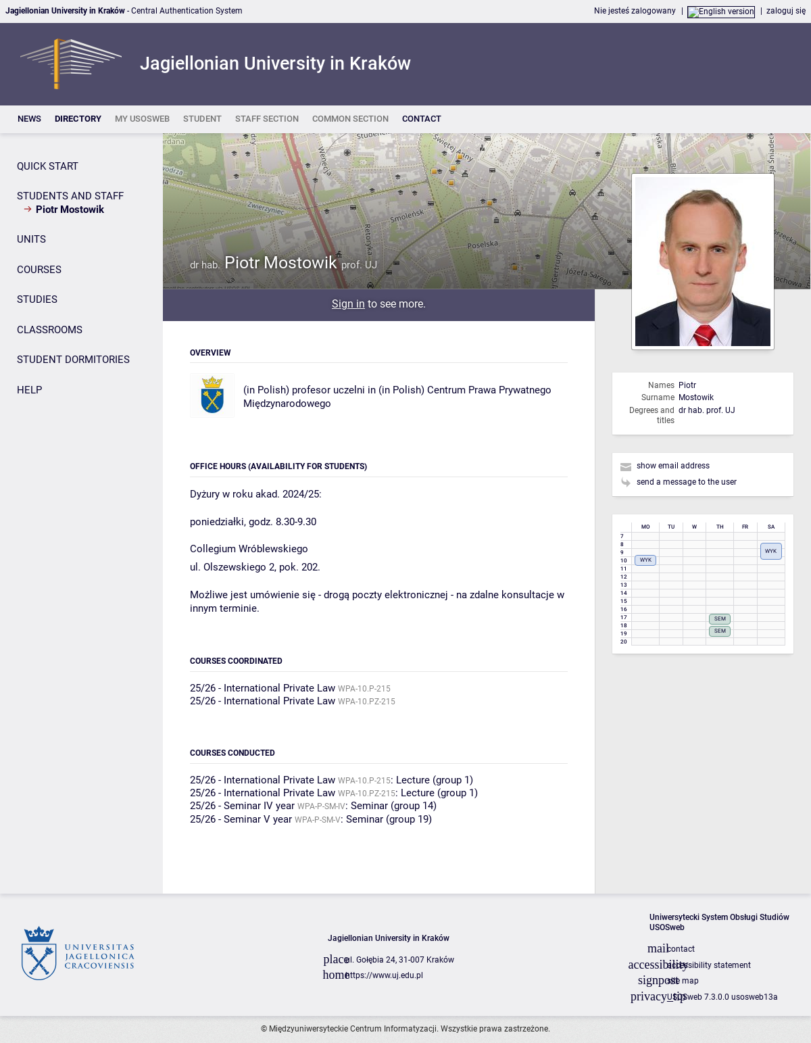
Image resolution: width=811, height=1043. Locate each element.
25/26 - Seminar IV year (242, 806)
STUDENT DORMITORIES (73, 360)
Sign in (348, 303)
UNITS (31, 239)
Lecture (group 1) (434, 780)
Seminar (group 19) (389, 819)
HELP (29, 390)
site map (683, 981)
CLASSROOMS (49, 330)
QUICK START (47, 166)
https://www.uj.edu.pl (384, 975)
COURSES (39, 270)
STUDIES (37, 299)
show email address (673, 465)
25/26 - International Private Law (262, 688)
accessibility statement (709, 965)
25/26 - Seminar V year (241, 819)
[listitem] (29, 119)
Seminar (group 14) (394, 806)
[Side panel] (81, 513)
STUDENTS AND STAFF (70, 196)
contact (681, 949)
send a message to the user (687, 482)
